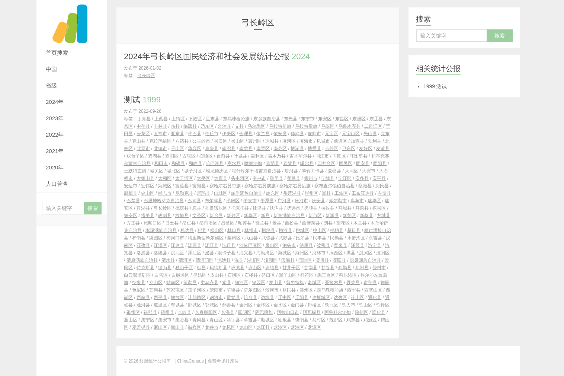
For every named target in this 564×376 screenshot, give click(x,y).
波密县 (323, 245)
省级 (51, 85)
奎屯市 (259, 178)
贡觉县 (233, 297)
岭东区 (272, 193)
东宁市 (307, 118)
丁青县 (144, 118)
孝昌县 (293, 178)
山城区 (220, 193)
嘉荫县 (272, 163)
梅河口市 (175, 237)
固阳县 (380, 163)
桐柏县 (336, 230)
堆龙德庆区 (217, 170)
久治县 (224, 126)
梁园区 (156, 237)
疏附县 (362, 267)
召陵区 (206, 156)
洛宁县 (374, 245)
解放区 (177, 297)
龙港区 (297, 327)
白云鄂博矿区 (137, 275)
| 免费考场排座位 (221, 361)
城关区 (156, 170)
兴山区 (237, 141)
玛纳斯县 (218, 267)
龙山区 (246, 327)
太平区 (203, 178)
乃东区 (207, 126)
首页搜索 (57, 53)
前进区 (340, 141)
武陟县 (285, 237)
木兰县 (360, 223)
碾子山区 (288, 275)
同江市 (322, 156)
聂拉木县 (334, 282)
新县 (265, 215)
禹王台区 (326, 275)
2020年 (55, 167)
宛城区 (165, 185)
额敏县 (284, 319)
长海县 (227, 312)
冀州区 (255, 141)
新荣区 (349, 215)
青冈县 (199, 319)
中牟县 (143, 126)
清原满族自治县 (142, 260)
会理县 (246, 133)
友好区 (365, 148)
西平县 (160, 297)
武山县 (251, 237)
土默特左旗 (135, 170)
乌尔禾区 (256, 126)
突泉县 (138, 282)
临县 (175, 126)
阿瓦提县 (312, 312)
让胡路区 (197, 297)
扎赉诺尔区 (216, 208)
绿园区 (258, 282)
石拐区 (234, 275)
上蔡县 (161, 118)
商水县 (234, 163)
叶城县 (240, 156)
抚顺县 (310, 208)
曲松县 (291, 223)
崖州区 (311, 193)
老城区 (314, 282)
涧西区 (336, 252)
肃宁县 (370, 282)
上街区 (178, 118)
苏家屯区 (175, 290)
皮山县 (217, 275)
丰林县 (160, 126)
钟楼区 (314, 305)
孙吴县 (276, 178)
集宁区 (147, 319)
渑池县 (224, 260)
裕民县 (289, 290)
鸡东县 (353, 319)
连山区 (357, 297)
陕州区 (361, 312)
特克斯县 (145, 267)
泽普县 (357, 245)
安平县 (379, 178)
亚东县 (177, 133)
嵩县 (326, 193)
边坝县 (267, 297)
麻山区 (160, 327)
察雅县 (365, 185)
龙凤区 (228, 327)
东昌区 (342, 118)
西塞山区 (373, 290)
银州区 (133, 312)
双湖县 (154, 156)
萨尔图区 (253, 290)
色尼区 (138, 290)
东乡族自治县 (266, 118)
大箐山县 (145, 178)
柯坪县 (268, 230)
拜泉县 (362, 208)
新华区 (250, 215)
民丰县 (319, 237)
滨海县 (288, 260)
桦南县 (138, 237)
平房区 (233, 200)
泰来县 (340, 245)
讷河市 (216, 297)
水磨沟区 (356, 237)
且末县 (212, 118)
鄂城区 (211, 305)
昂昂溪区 (208, 223)
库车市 (357, 200)
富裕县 (199, 185)
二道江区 (373, 126)
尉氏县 (382, 185)
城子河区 (193, 170)
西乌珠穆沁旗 (330, 290)
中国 (51, 69)
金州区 (246, 305)
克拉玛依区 (160, 141)
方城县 (383, 215)
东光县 (290, 118)
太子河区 (184, 178)
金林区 (263, 305)
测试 (142, 99)
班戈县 (237, 267)
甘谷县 (327, 267)
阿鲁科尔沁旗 (337, 312)
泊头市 (289, 245)
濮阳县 (339, 260)
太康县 (220, 178)
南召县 (228, 148)
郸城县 (177, 305)
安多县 (362, 178)
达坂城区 (321, 297)
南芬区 (280, 148)
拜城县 (345, 208)
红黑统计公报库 (71, 22)
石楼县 (251, 275)
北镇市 (160, 148)
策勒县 (190, 282)
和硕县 (178, 163)
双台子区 (135, 156)
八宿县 (182, 141)
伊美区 (228, 133)
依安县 (280, 133)
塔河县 (291, 170)
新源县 (332, 215)
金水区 (280, 305)
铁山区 (365, 305)
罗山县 (275, 282)
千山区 (177, 148)
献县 (201, 267)
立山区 (156, 282)
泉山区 (272, 245)
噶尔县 (307, 163)
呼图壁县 (359, 156)
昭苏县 (244, 223)
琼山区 (255, 267)
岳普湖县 (292, 193)
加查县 (357, 141)
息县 (196, 208)
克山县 (138, 141)
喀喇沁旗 (253, 163)
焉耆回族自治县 (365, 260)
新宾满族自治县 (289, 215)
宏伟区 (147, 185)
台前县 (223, 156)
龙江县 (263, 327)
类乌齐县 (209, 282)
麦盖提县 (141, 327)
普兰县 (262, 223)
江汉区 (160, 245)
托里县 (259, 208)
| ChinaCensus (189, 361)
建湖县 (143, 208)
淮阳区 (383, 252)
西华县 (353, 290)
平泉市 (250, 200)
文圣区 (199, 215)
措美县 (147, 215)
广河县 (284, 200)
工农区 (341, 193)
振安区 (130, 215)
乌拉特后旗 (306, 126)
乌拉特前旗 (280, 126)
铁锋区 (383, 305)
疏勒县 (345, 267)
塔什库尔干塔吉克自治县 (256, 170)
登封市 (379, 267)
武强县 (268, 237)
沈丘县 (228, 245)
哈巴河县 (215, 163)
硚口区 (268, 275)
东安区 (324, 118)
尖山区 (147, 193)
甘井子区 (291, 267)
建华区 (374, 200)
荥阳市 (216, 290)
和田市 (161, 163)
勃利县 (374, 141)
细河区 (241, 282)
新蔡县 (366, 215)
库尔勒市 (338, 200)
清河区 (185, 260)
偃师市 (314, 133)
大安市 (368, 170)
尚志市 (165, 193)
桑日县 (353, 230)
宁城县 (327, 178)
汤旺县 (211, 245)
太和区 (165, 178)
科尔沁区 (348, 275)
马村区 (319, 319)
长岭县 (184, 312)
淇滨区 (365, 252)
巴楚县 (133, 200)
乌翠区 (327, 126)
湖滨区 (253, 260)
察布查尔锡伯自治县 (334, 185)
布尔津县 (213, 200)
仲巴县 (194, 133)
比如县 (302, 237)
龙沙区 (280, 327)
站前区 (173, 282)
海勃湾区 (265, 252)
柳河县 (285, 230)
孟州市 (310, 178)
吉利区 (257, 156)
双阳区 (172, 156)
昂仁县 (189, 223)
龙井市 (211, 327)
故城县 (182, 215)
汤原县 (194, 245)
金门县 (297, 305)
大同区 (351, 170)
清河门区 (205, 260)
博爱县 (314, 148)
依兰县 (263, 133)
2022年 (55, 134)
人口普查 (57, 184)
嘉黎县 (290, 163)
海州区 (301, 252)
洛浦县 (143, 252)
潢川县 (322, 260)
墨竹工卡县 (313, 170)
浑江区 (194, 252)
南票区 (263, 148)
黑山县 (177, 327)
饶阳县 (301, 319)
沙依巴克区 (250, 245)
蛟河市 (272, 290)
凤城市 (323, 141)
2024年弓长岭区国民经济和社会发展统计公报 (217, 56)
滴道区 (305, 260)
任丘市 (211, 133)
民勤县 (336, 237)
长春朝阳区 (206, 312)
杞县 (202, 230)
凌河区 (289, 141)
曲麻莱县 (311, 223)
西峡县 (143, 297)
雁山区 (130, 319)
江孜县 (143, 245)
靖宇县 (233, 319)
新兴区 (233, 215)
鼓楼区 (194, 327)
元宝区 (331, 133)
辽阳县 (301, 297)
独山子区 (184, 267)
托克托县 (240, 208)
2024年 (55, 102)
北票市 (143, 148)
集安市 (165, 319)
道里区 (160, 305)
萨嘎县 (233, 290)
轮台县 (250, 297)
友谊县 (383, 148)
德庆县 (182, 208)
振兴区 (379, 208)
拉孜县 (327, 208)
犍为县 (165, 267)
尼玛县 (203, 193)
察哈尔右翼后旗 (295, 185)
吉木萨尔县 (300, 156)
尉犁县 (130, 193)
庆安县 (318, 200)
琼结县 (272, 267)
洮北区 (177, 252)
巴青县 (194, 200)
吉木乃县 (277, 156)
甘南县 (310, 267)
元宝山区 (351, 133)
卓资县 (211, 148)
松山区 (217, 230)
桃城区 (302, 230)
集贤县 (182, 319)
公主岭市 (201, 141)
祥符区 (307, 275)
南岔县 (246, 148)
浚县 (209, 252)
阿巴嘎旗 (264, 312)
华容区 (194, 148)
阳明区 (244, 312)
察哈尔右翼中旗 (225, 185)
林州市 (251, 230)
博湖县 (297, 148)
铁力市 (348, 305)
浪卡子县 (226, 252)
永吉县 (375, 237)
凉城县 (272, 141)
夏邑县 (334, 170)
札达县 (187, 230)
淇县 (350, 252)
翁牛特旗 (295, 282)
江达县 (177, 245)
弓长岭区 (146, 75)
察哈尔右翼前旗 (260, 185)
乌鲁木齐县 (349, 126)
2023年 (55, 118)
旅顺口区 (152, 223)
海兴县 (246, 252)
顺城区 (267, 319)
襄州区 (306, 290)
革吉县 (250, 319)
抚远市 (293, 208)
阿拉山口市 (288, 312)
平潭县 (267, 200)
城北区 (173, 170)
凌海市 (306, 141)
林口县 (234, 230)
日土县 (172, 223)
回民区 (345, 163)
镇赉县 (167, 312)
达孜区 (340, 297)
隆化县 (378, 312)
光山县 (370, 133)
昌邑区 (227, 223)
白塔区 (161, 275)
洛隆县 (160, 252)
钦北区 (331, 305)
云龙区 (143, 133)
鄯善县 (228, 305)
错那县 (150, 312)
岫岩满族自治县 (246, 193)
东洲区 (359, 118)
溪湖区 (271, 260)
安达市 (130, 185)
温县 (238, 260)
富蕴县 (182, 185)
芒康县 (156, 290)
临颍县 (190, 126)
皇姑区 (199, 275)
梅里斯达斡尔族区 (206, 237)
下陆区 (195, 118)
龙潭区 (314, 327)
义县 (239, 126)
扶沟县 (276, 208)
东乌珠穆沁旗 (236, 118)
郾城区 (194, 305)
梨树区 (234, 237)
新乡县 (216, 215)
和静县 (195, 163)
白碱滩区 (180, 275)
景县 (276, 223)
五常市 (160, 133)
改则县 (165, 215)
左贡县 (384, 193)
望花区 (343, 223)
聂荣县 (353, 282)
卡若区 (331, 148)
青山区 (216, 319)
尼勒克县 (184, 193)
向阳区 (339, 156)
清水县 (168, 260)
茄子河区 (197, 290)
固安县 (362, 163)
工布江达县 (363, 193)
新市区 (315, 215)
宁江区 (345, 178)
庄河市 (301, 200)
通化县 (374, 297)
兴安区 (220, 141)
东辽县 (376, 118)
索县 (226, 282)
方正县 (133, 223)
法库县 (306, 245)
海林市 (319, 252)
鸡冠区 (370, 319)
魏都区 (336, 319)
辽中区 (284, 297)
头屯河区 (240, 178)
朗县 (328, 223)
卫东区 (348, 148)
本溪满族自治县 (161, 230)
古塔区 (189, 156)
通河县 (143, 305)
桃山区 (319, 230)
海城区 (284, 252)
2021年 (55, 151)
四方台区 (326, 163)
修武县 (297, 133)
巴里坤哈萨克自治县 (164, 200)
